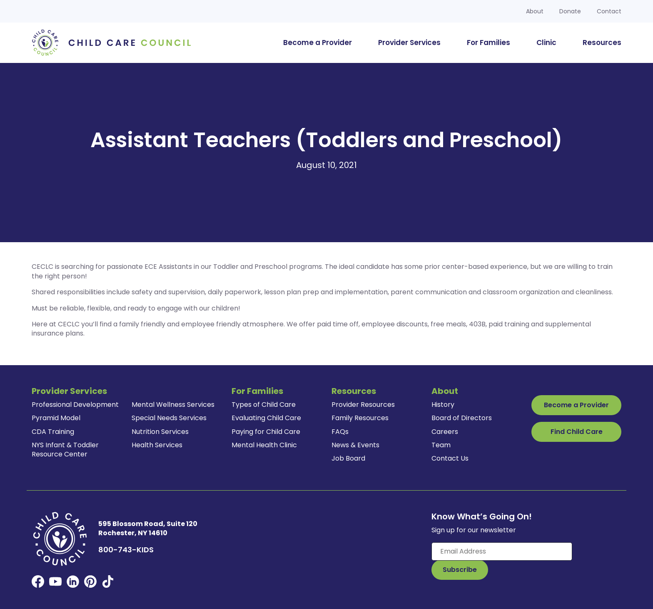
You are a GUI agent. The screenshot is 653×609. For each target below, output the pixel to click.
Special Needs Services (169, 418)
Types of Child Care (264, 404)
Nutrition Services (160, 431)
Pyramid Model (56, 418)
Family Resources (360, 418)
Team (441, 445)
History (442, 404)
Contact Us (450, 458)
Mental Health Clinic (264, 445)
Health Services (157, 445)
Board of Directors (461, 418)
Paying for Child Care (266, 431)
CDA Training (53, 431)
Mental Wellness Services (173, 404)
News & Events (355, 445)
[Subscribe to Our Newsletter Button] (459, 570)
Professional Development (75, 404)
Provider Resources (363, 404)
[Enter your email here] (501, 551)
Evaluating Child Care (266, 418)
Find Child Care (577, 431)
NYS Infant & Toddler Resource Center (65, 449)
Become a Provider (576, 405)
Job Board (348, 458)
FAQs (340, 431)
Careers (444, 431)
